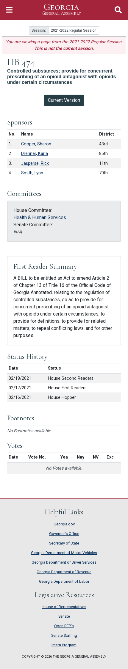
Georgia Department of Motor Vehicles (64, 552)
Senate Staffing (64, 635)
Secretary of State (64, 543)
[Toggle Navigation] (9, 10)
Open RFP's (64, 626)
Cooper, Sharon (36, 144)
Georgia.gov (64, 524)
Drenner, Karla (34, 153)
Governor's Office (64, 533)
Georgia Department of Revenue (64, 572)
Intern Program (64, 645)
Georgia (61, 9)
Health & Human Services (39, 217)
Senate (64, 616)
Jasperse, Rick (35, 163)
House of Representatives (64, 607)
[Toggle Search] (118, 10)
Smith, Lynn (32, 173)
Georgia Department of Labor (64, 581)
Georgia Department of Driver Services (64, 562)
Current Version (64, 100)
